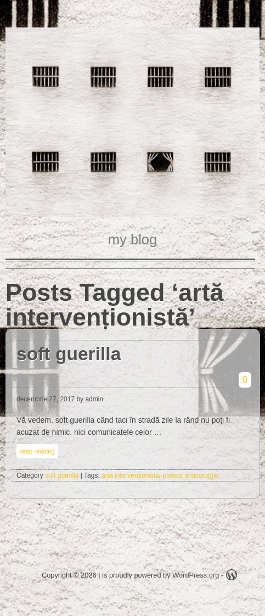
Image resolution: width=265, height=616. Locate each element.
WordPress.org (195, 575)
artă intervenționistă (130, 475)
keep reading (37, 451)
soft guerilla (68, 354)
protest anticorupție (190, 475)
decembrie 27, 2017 (45, 399)
